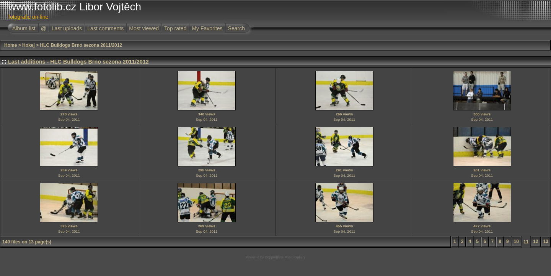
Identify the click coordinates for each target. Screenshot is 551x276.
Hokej (28, 45)
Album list (24, 28)
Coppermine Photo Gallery (285, 257)
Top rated (175, 28)
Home (10, 45)
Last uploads (67, 28)
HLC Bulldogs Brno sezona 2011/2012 (81, 45)
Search (236, 28)
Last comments (105, 28)
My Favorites (207, 28)
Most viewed (144, 28)
